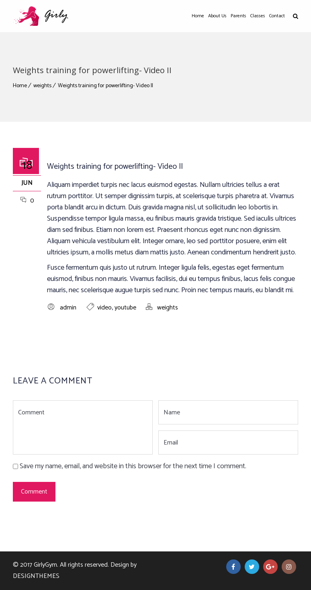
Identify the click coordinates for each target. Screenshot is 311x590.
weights (42, 85)
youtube (125, 307)
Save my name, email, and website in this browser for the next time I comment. (133, 466)
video (104, 307)
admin (68, 307)
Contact (277, 16)
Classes (257, 16)
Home (198, 16)
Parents (238, 16)
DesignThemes (36, 576)
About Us (217, 16)
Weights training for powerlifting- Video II (105, 85)
